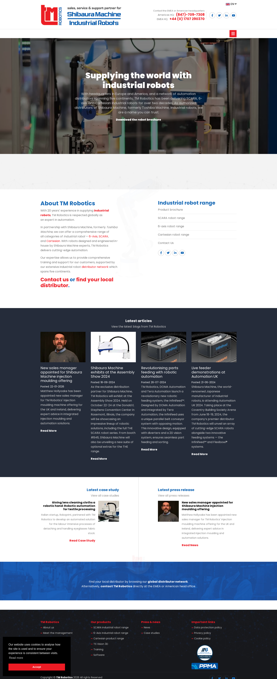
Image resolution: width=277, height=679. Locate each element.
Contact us (54, 279)
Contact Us (166, 243)
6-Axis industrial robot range (110, 633)
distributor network (95, 267)
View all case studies (105, 496)
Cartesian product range (108, 638)
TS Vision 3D (100, 644)
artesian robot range (174, 235)
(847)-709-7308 (190, 14)
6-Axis (93, 236)
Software (99, 655)
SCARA (103, 236)
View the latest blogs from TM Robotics (138, 327)
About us (48, 627)
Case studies (152, 633)
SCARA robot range (171, 218)
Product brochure (170, 210)
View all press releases (173, 496)
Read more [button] (16, 657)
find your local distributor (76, 282)
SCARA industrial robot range (111, 627)
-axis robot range (172, 226)
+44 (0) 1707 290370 (187, 18)
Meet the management (58, 633)
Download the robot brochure (138, 120)
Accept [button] (37, 667)
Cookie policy (202, 638)
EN (231, 4)
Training (98, 649)
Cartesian (53, 241)
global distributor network (168, 582)
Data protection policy (208, 627)
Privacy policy (202, 633)
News (147, 627)
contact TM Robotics (116, 586)
